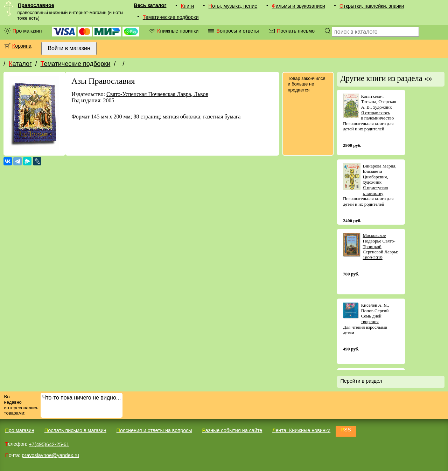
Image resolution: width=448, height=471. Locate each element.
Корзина (21, 46)
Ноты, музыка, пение (233, 6)
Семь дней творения (371, 318)
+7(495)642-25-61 (49, 444)
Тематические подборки (171, 17)
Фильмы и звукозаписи (298, 6)
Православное (36, 5)
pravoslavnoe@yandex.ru (50, 455)
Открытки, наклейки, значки (372, 6)
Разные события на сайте (232, 430)
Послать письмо (296, 31)
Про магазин (27, 31)
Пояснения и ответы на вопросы (154, 430)
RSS (346, 429)
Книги (187, 6)
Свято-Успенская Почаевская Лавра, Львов (157, 94)
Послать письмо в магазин (75, 430)
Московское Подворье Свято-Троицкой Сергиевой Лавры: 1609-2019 (380, 246)
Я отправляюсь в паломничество (377, 115)
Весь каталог (150, 5)
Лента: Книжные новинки (301, 430)
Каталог (20, 63)
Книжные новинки (177, 31)
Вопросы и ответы (237, 31)
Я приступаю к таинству (375, 190)
